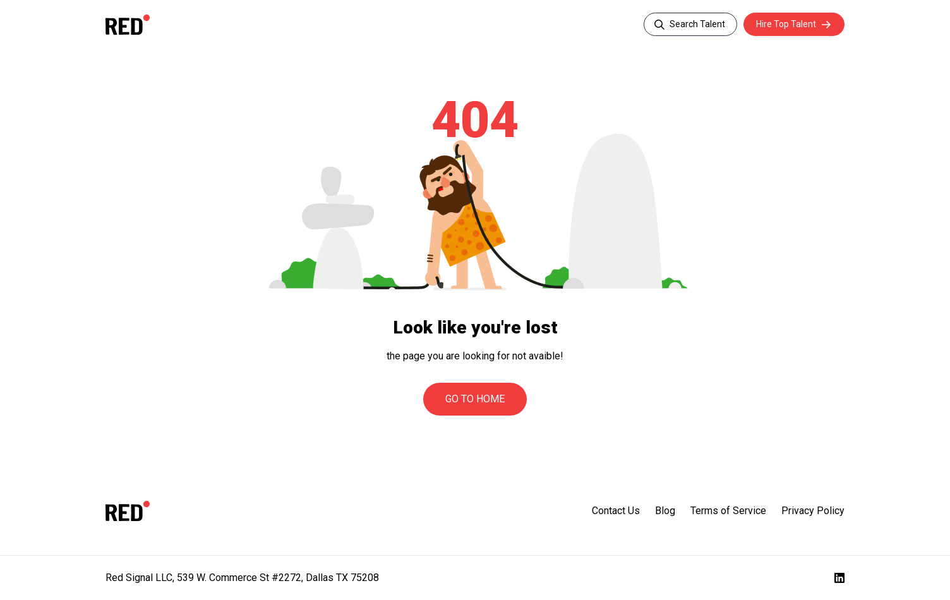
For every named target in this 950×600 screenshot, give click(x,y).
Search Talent (697, 24)
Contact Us (616, 511)
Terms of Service (728, 511)
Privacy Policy (813, 511)
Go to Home (475, 399)
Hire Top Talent (786, 24)
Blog (665, 511)
